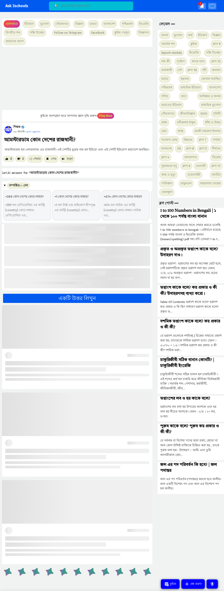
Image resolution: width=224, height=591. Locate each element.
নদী (204, 70)
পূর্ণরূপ (181, 61)
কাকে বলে (198, 61)
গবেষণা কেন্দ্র (169, 140)
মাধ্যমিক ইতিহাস (191, 87)
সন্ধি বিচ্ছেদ (37, 32)
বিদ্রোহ (216, 157)
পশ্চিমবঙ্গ (127, 24)
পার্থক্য (216, 140)
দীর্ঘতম (216, 148)
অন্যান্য (216, 70)
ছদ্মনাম (185, 79)
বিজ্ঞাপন (143, 32)
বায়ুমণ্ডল (186, 183)
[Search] (91, 6)
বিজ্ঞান (216, 35)
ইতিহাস (202, 35)
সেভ (51, 159)
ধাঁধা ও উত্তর (213, 122)
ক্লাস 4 (165, 157)
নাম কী (165, 61)
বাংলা (164, 35)
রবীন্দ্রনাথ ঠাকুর (186, 122)
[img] (202, 6)
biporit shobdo (171, 53)
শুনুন (67, 159)
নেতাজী (201, 166)
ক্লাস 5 (203, 148)
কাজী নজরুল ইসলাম (208, 131)
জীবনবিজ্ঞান (187, 113)
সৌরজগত (167, 113)
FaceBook (97, 33)
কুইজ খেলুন (121, 32)
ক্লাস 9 (217, 44)
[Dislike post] (20, 159)
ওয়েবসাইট (193, 175)
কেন (164, 131)
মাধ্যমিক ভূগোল (211, 105)
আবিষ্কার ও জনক (210, 96)
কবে (183, 96)
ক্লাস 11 (216, 166)
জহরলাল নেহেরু (210, 183)
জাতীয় (216, 175)
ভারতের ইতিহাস (171, 105)
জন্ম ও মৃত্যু (168, 175)
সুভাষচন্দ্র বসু (169, 166)
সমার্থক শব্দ (168, 44)
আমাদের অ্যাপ (15, 41)
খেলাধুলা (166, 192)
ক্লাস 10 (192, 70)
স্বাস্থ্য (181, 131)
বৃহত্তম (203, 113)
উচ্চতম (188, 140)
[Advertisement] (76, 78)
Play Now (105, 116)
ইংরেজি (144, 24)
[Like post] (8, 159)
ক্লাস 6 (186, 166)
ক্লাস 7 (202, 140)
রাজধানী (166, 70)
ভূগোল (178, 35)
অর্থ (190, 35)
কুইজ (193, 44)
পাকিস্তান (166, 183)
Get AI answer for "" (43, 173)
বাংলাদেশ (215, 87)
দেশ (179, 70)
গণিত (164, 96)
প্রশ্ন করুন (193, 584)
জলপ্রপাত (190, 157)
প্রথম (164, 122)
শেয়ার (35, 159)
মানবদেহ (166, 148)
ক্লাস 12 (216, 61)
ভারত (164, 79)
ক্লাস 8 (190, 148)
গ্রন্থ (179, 148)
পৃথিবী (217, 113)
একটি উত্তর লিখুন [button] (77, 298)
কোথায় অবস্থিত (211, 79)
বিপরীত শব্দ (13, 32)
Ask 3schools (16, 6)
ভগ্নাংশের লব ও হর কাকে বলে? (185, 398)
